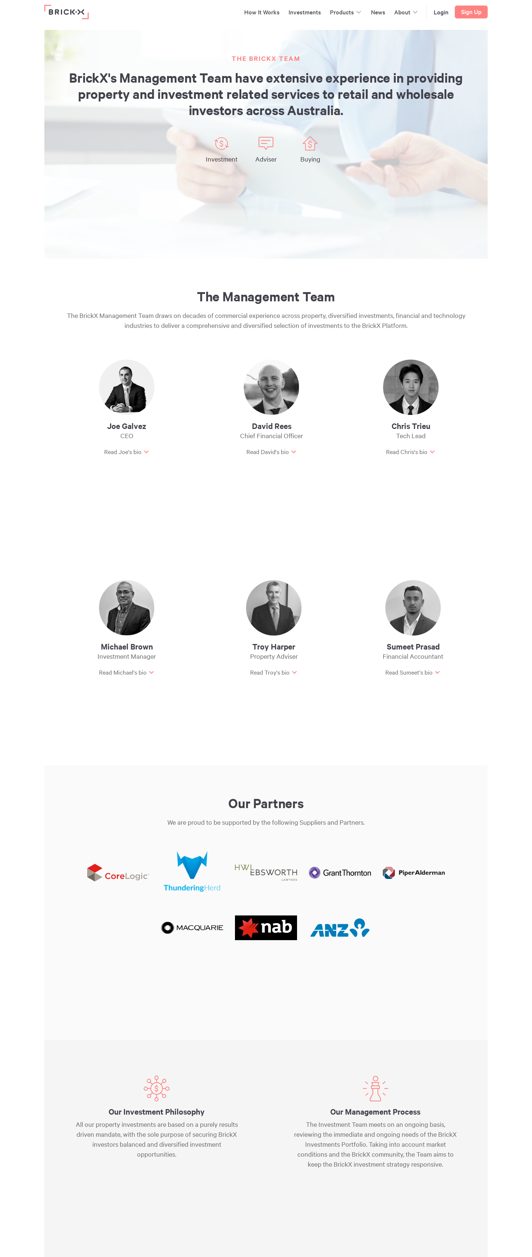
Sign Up (471, 11)
